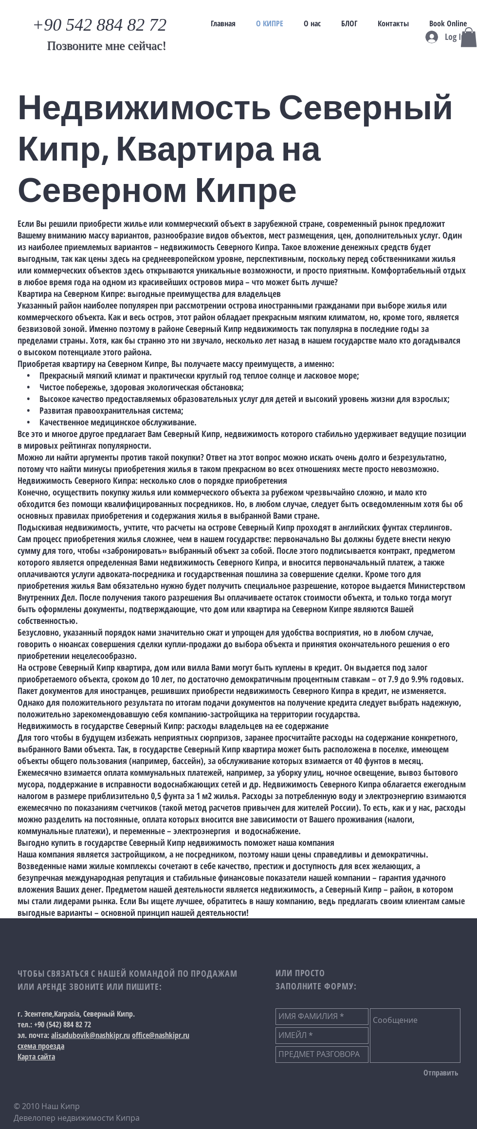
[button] (468, 37)
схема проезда (41, 1045)
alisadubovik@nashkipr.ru (90, 1035)
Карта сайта (36, 1056)
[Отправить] (441, 1073)
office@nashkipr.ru (160, 1035)
